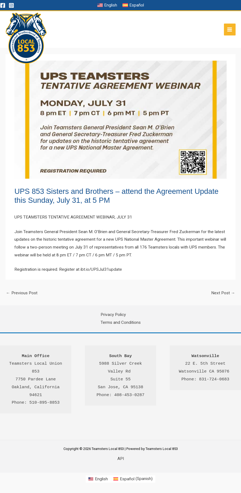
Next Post (223, 292)
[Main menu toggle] (230, 29)
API (120, 458)
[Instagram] (11, 5)
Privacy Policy (113, 314)
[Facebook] (2, 5)
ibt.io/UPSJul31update (101, 269)
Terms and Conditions (121, 322)
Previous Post (21, 292)
